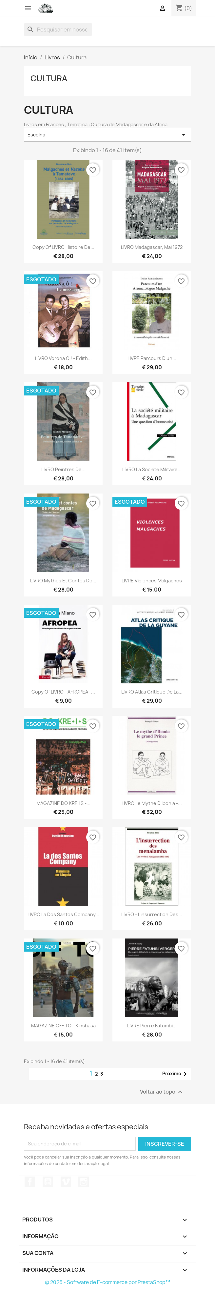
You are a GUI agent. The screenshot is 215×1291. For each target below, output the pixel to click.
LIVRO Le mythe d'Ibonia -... (152, 803)
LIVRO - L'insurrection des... (151, 914)
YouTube (48, 1182)
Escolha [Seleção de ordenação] (107, 135)
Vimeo (66, 1182)
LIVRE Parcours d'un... (151, 358)
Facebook (30, 1182)
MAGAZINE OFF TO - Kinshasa (63, 1025)
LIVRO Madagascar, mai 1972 (152, 247)
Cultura (48, 78)
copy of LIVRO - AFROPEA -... (63, 692)
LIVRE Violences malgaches (152, 580)
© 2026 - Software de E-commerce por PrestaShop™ (107, 1282)
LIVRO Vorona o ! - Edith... (63, 358)
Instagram (83, 1182)
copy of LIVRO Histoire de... (63, 247)
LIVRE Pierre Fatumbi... (152, 1025)
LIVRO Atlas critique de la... (152, 692)
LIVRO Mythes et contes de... (63, 580)
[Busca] (58, 29)
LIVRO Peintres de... (63, 469)
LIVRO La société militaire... (152, 469)
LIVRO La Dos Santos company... (63, 914)
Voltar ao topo (162, 1092)
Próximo (175, 1074)
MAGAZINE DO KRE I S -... (63, 803)
